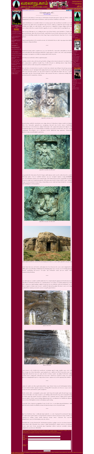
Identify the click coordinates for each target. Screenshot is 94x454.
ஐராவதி (73, 36)
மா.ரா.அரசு (74, 55)
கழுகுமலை (74, 84)
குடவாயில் (74, 62)
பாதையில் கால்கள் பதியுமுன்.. (16, 66)
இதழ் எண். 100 (24, 10)
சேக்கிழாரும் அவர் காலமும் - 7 (16, 55)
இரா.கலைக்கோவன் (75, 57)
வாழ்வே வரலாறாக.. (75, 87)
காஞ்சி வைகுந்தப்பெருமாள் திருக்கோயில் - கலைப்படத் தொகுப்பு (16, 40)
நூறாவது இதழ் (74, 50)
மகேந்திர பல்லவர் (75, 61)
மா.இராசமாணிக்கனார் (76, 63)
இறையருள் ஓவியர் (75, 60)
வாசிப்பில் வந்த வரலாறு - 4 (16, 70)
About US (27, 8)
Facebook (60, 8)
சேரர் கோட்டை (74, 33)
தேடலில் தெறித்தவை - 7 (15, 51)
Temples (48, 8)
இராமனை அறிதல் (14, 43)
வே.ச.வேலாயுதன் (47, 14)
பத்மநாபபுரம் (74, 81)
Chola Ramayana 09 (15, 47)
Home (16, 8)
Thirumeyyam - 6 (14, 45)
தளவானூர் (74, 79)
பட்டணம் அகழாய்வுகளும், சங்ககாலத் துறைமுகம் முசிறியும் (16, 37)
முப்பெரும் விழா (75, 37)
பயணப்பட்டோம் (31, 10)
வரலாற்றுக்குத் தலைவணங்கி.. (16, 31)
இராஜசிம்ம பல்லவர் (75, 88)
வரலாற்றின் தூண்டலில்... (15, 61)
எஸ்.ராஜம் (74, 53)
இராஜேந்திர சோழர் (75, 54)
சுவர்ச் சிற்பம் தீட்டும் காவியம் (16, 53)
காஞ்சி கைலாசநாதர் (75, 64)
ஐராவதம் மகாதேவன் (76, 56)
